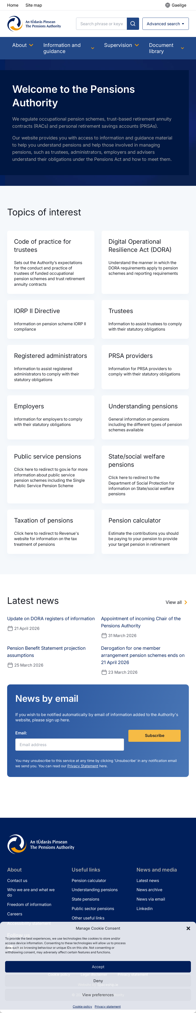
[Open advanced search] (165, 24)
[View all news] (177, 605)
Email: (21, 736)
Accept (98, 966)
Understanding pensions (95, 892)
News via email (151, 902)
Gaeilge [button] (179, 5)
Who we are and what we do (31, 895)
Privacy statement (108, 1006)
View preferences (98, 994)
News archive (149, 892)
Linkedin (145, 911)
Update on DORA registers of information (51, 621)
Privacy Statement (82, 769)
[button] (188, 928)
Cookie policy (82, 1006)
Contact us (17, 883)
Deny (98, 980)
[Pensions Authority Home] (34, 24)
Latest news (148, 883)
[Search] (101, 24)
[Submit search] (133, 24)
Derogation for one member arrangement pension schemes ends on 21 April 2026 (143, 658)
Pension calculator (89, 883)
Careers (14, 916)
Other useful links (88, 921)
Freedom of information (29, 907)
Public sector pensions (93, 911)
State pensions (85, 902)
